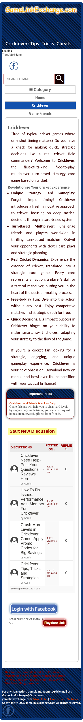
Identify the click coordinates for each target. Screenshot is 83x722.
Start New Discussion (32, 431)
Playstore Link (54, 623)
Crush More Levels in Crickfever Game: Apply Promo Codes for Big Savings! (32, 539)
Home (40, 97)
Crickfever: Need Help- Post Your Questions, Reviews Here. (31, 467)
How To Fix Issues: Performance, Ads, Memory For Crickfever (32, 501)
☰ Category (40, 89)
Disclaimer (72, 699)
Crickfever (40, 105)
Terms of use (57, 699)
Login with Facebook (34, 609)
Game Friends (40, 113)
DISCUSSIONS (21, 447)
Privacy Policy (40, 699)
